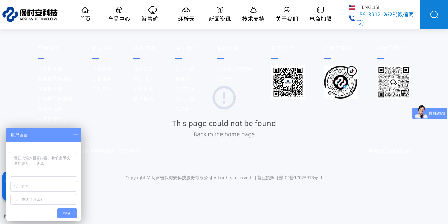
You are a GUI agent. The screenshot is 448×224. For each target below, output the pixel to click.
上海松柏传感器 (234, 68)
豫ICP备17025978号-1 (301, 178)
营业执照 (266, 178)
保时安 (224, 78)
